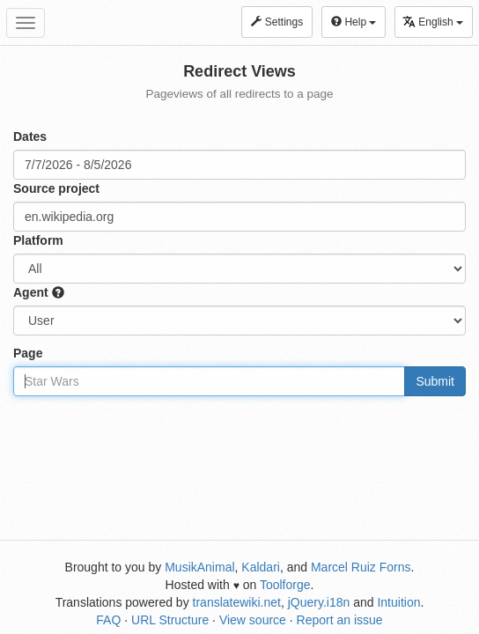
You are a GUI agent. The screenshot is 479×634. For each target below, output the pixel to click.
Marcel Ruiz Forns (361, 567)
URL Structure (170, 620)
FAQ (108, 620)
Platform (38, 240)
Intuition (398, 602)
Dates (30, 136)
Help (353, 22)
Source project (56, 188)
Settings (277, 22)
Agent (38, 292)
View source (252, 620)
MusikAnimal (199, 567)
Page (27, 353)
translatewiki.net (237, 602)
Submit (435, 381)
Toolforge (285, 585)
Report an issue (340, 620)
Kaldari (260, 567)
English (432, 21)
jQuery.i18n (319, 602)
